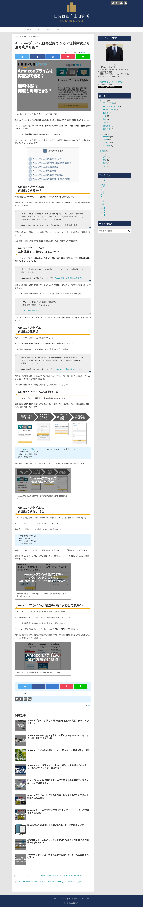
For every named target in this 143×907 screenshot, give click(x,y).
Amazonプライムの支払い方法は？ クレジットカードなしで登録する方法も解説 (48, 882)
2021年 (102, 208)
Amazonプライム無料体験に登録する (69, 278)
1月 (102, 204)
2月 (102, 201)
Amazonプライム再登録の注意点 (45, 167)
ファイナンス (108, 103)
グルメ (105, 157)
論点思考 (106, 126)
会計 (105, 116)
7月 (102, 192)
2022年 (102, 180)
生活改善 (106, 146)
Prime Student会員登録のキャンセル (68, 369)
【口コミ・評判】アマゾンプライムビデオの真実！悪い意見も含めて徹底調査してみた (51, 876)
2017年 (102, 215)
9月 (102, 187)
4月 (102, 199)
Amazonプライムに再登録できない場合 (48, 175)
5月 (102, 197)
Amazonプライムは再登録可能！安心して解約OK (51, 179)
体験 (105, 160)
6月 (102, 194)
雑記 (48, 29)
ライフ (39, 29)
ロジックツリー (109, 109)
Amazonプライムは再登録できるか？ (47, 159)
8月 (102, 189)
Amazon (82, 52)
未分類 (102, 151)
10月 (103, 185)
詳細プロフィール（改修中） (111, 82)
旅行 (105, 163)
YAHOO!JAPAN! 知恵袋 (30, 310)
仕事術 (105, 113)
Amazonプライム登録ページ (29, 449)
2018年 (102, 212)
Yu (89, 706)
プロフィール (60, 29)
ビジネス (28, 29)
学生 (105, 119)
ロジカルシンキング (111, 106)
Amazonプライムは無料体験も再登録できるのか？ (52, 163)
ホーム (17, 29)
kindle (105, 140)
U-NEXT (106, 143)
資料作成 (106, 129)
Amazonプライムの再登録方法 (44, 171)
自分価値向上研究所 (72, 903)
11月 (103, 182)
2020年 (102, 210)
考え (105, 122)
